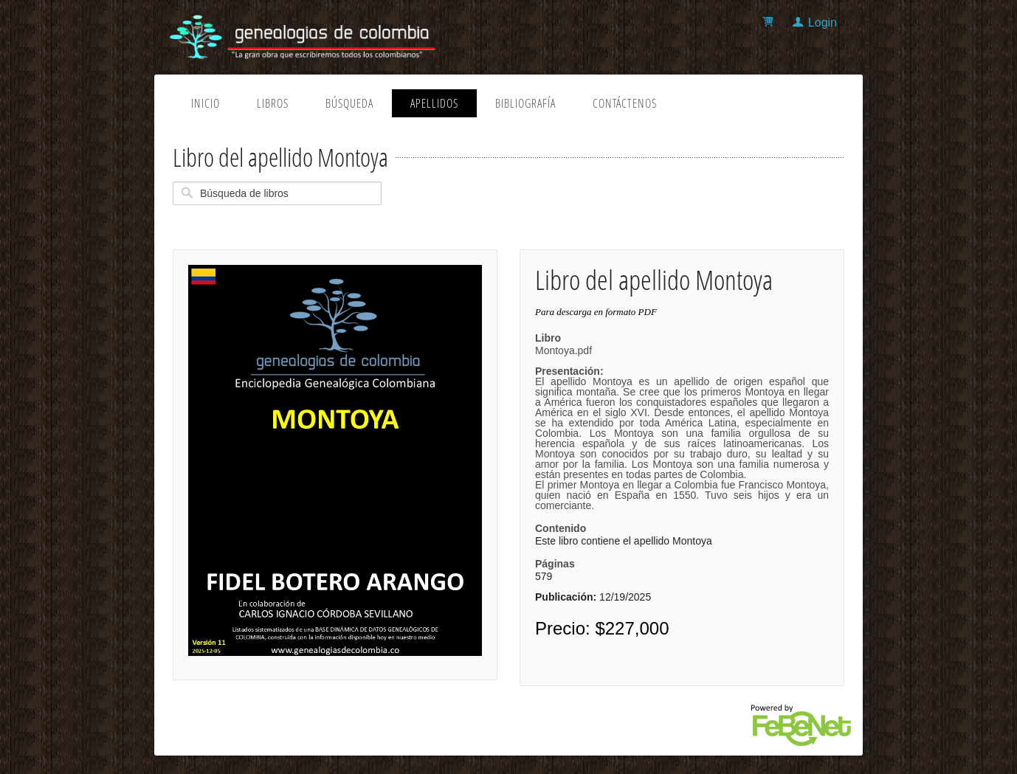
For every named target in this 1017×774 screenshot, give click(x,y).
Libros (273, 103)
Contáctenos (625, 103)
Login (822, 22)
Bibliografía (525, 103)
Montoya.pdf (682, 428)
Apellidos (434, 103)
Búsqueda (349, 103)
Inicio (205, 103)
